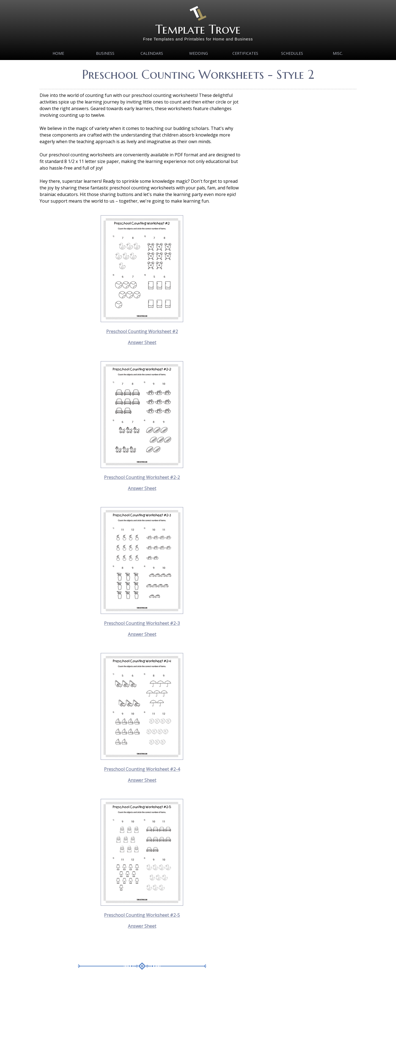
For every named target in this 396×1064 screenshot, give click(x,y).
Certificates (245, 53)
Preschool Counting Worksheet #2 (142, 331)
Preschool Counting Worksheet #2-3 (142, 623)
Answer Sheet (142, 342)
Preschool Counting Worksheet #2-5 (142, 915)
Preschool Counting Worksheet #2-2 (142, 477)
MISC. (338, 53)
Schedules (292, 53)
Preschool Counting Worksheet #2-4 (142, 769)
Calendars (152, 53)
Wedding (198, 53)
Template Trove (198, 29)
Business (105, 53)
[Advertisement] (142, 1021)
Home (58, 53)
